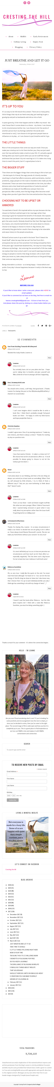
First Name (10, 778)
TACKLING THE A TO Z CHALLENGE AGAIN (24, 956)
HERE (46, 290)
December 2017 (15, 914)
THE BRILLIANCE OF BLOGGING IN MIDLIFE (24, 964)
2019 (9, 906)
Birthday (9, 792)
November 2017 (15, 917)
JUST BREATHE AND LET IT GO (20, 944)
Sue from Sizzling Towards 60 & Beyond (22, 346)
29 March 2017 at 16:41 (14, 385)
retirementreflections (16, 521)
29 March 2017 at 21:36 (14, 472)
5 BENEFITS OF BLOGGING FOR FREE (22, 959)
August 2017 (14, 926)
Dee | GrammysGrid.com (16, 382)
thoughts (12, 331)
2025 (9, 888)
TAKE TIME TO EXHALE (17, 947)
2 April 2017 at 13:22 (18, 596)
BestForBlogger (36, 1084)
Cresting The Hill (27, 16)
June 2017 (13, 932)
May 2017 (13, 935)
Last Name (10, 785)
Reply (49, 357)
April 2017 (13, 938)
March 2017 (13, 941)
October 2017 (14, 920)
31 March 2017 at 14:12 (14, 569)
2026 (9, 885)
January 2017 (14, 985)
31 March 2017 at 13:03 (19, 548)
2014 (9, 994)
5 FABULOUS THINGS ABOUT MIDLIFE (22, 967)
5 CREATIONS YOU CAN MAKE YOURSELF (23, 976)
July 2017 (13, 929)
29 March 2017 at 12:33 (14, 349)
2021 (9, 900)
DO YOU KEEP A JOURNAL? (19, 962)
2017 (9, 911)
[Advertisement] (27, 1019)
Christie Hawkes (14, 426)
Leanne (15, 363)
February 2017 (14, 982)
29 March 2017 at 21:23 (19, 366)
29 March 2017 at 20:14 (14, 429)
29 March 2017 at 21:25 (19, 450)
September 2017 (15, 923)
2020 (9, 903)
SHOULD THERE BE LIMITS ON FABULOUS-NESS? (26, 973)
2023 (9, 894)
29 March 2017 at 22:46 (14, 523)
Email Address (12, 772)
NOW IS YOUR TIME (16, 953)
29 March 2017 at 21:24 (19, 407)
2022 (9, 897)
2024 (9, 891)
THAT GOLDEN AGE (16, 970)
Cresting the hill (11, 869)
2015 (9, 991)
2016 (9, 988)
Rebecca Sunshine (14, 567)
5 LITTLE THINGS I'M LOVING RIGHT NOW (24, 950)
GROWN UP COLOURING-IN (19, 979)
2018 (9, 908)
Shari (9, 470)
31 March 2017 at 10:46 (19, 499)
